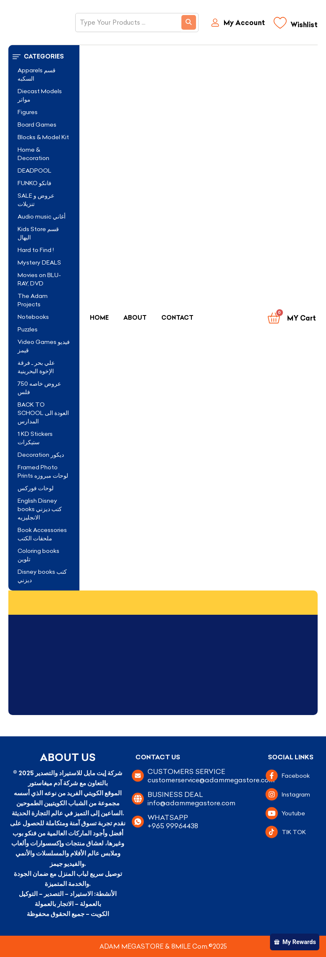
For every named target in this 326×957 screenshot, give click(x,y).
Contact (177, 317)
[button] (43, 56)
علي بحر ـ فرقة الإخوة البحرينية (36, 367)
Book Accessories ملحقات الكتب (42, 534)
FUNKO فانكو (34, 183)
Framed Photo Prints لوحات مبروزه (43, 471)
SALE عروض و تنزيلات (36, 200)
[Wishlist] (295, 25)
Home (99, 317)
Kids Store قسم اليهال (38, 233)
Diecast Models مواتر (40, 95)
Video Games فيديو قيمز (44, 346)
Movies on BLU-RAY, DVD (39, 279)
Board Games (37, 124)
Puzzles (28, 329)
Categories (44, 56)
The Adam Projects (33, 300)
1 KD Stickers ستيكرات (35, 438)
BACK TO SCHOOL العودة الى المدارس (43, 413)
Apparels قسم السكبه (37, 74)
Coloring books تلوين (38, 555)
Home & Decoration (33, 154)
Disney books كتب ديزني (42, 576)
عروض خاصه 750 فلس (39, 388)
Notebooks (33, 317)
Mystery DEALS (39, 262)
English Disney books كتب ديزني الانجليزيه (40, 509)
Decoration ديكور (41, 454)
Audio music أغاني (42, 216)
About (135, 317)
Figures (28, 112)
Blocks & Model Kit (43, 137)
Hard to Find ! (36, 250)
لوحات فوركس (35, 488)
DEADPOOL (34, 170)
